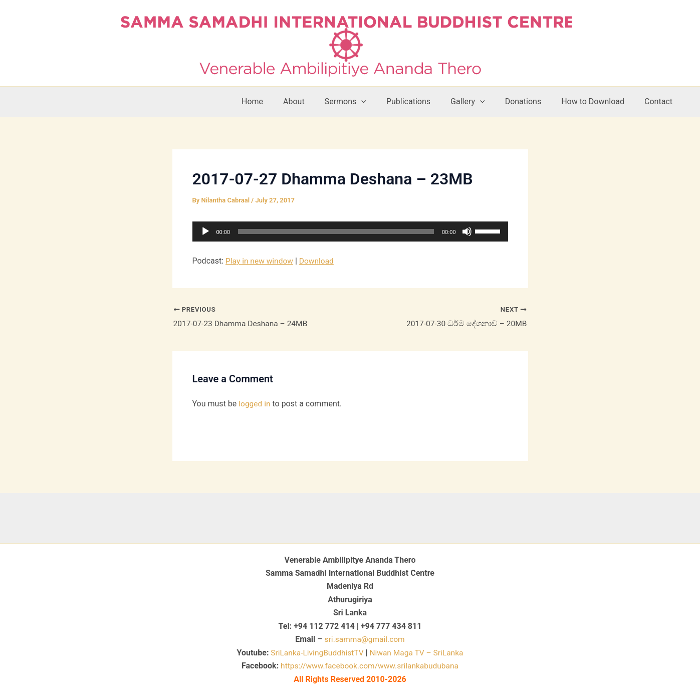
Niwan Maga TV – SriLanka (417, 652)
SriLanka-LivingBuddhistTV (315, 652)
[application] (350, 231)
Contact (660, 101)
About (320, 101)
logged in (255, 404)
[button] (383, 102)
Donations (533, 101)
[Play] (205, 231)
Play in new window (260, 261)
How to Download (598, 101)
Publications (426, 101)
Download (319, 261)
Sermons (367, 102)
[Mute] (467, 231)
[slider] (336, 231)
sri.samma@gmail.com (364, 639)
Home (282, 101)
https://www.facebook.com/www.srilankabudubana (369, 665)
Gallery (481, 102)
